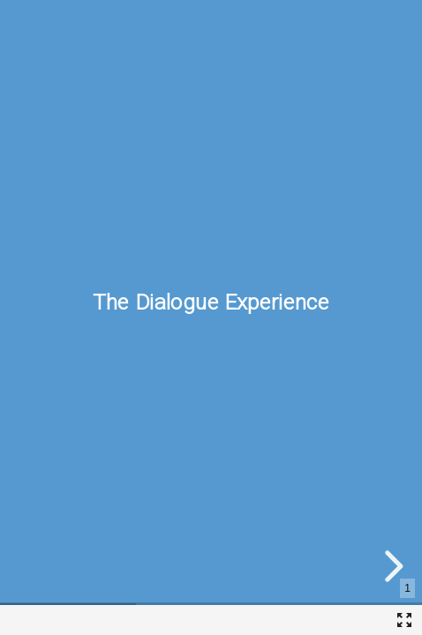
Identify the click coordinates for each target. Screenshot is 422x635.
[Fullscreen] (404, 620)
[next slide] (391, 566)
